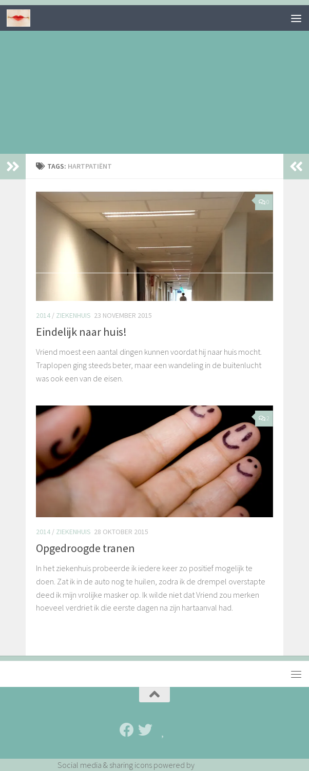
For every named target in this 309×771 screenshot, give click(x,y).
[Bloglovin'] (164, 730)
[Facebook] (127, 730)
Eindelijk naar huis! (81, 331)
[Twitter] (145, 730)
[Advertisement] (154, 77)
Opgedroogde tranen (85, 548)
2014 (43, 315)
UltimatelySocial (224, 765)
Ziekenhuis (73, 315)
